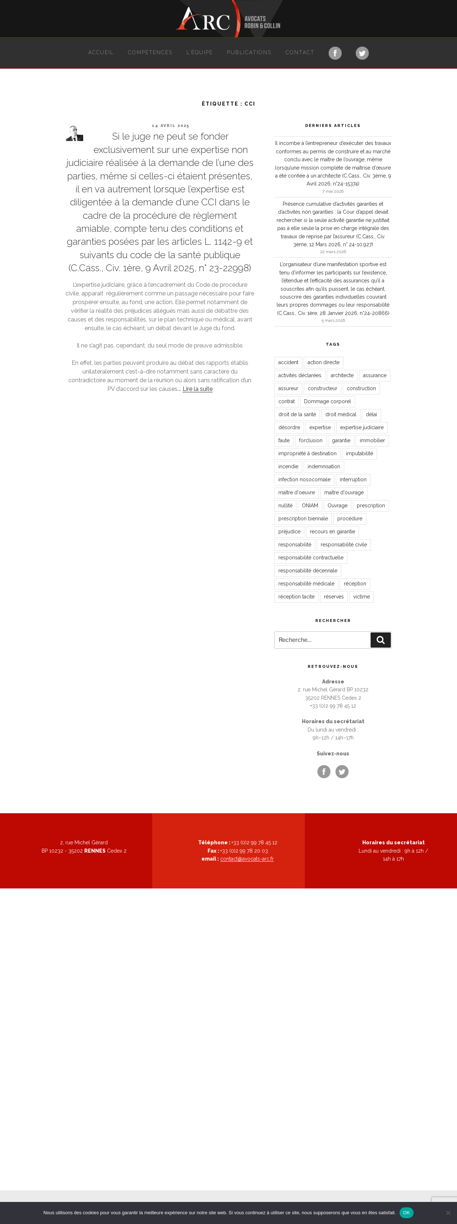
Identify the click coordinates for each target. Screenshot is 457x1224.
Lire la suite (198, 388)
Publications (249, 52)
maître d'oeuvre (296, 492)
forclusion (311, 440)
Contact (300, 52)
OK (406, 1212)
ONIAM (310, 505)
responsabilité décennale (307, 570)
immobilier (372, 440)
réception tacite (296, 597)
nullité (285, 505)
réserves (334, 597)
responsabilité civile (344, 544)
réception (355, 584)
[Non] (448, 1212)
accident (288, 362)
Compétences (150, 52)
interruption (353, 479)
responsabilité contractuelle (310, 557)
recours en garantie (332, 531)
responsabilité (294, 544)
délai (371, 414)
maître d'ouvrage (344, 492)
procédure (349, 518)
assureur (288, 388)
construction (361, 388)
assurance (374, 375)
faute (284, 440)
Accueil (101, 52)
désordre (289, 427)
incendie (288, 466)
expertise (320, 427)
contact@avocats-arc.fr (247, 859)
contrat (286, 401)
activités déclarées (299, 375)
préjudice (289, 531)
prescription (371, 505)
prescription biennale (303, 518)
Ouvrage (337, 505)
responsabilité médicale (306, 584)
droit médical (340, 414)
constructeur (322, 388)
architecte (342, 375)
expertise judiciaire (362, 427)
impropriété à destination (307, 453)
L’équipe (200, 52)
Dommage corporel (327, 401)
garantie (341, 440)
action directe (323, 362)
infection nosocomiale (304, 479)
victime (361, 597)
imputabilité (359, 453)
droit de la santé (297, 414)
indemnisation (324, 466)
